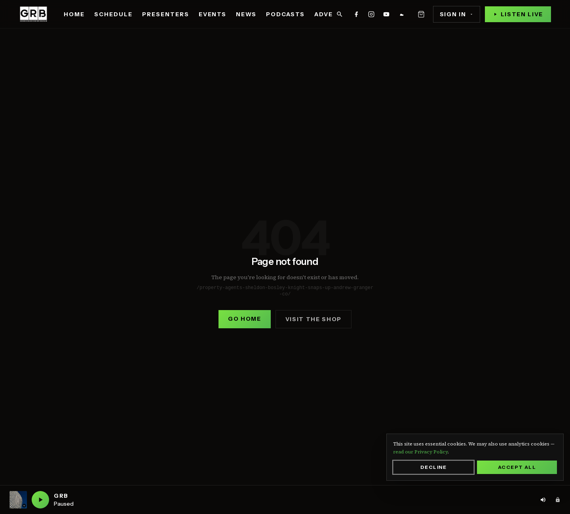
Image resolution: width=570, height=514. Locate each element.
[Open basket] (421, 14)
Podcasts (285, 14)
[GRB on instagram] (371, 14)
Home (74, 14)
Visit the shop (313, 319)
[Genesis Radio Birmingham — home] (33, 14)
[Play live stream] (518, 14)
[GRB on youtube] (386, 14)
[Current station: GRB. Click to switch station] (18, 499)
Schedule (113, 14)
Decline (433, 467)
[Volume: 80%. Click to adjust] (543, 500)
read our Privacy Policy (420, 452)
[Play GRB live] (40, 499)
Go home (244, 318)
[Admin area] (557, 500)
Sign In (456, 14)
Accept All (517, 467)
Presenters (165, 14)
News (246, 14)
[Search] (339, 14)
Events (213, 14)
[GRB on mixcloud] (401, 14)
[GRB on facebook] (356, 14)
